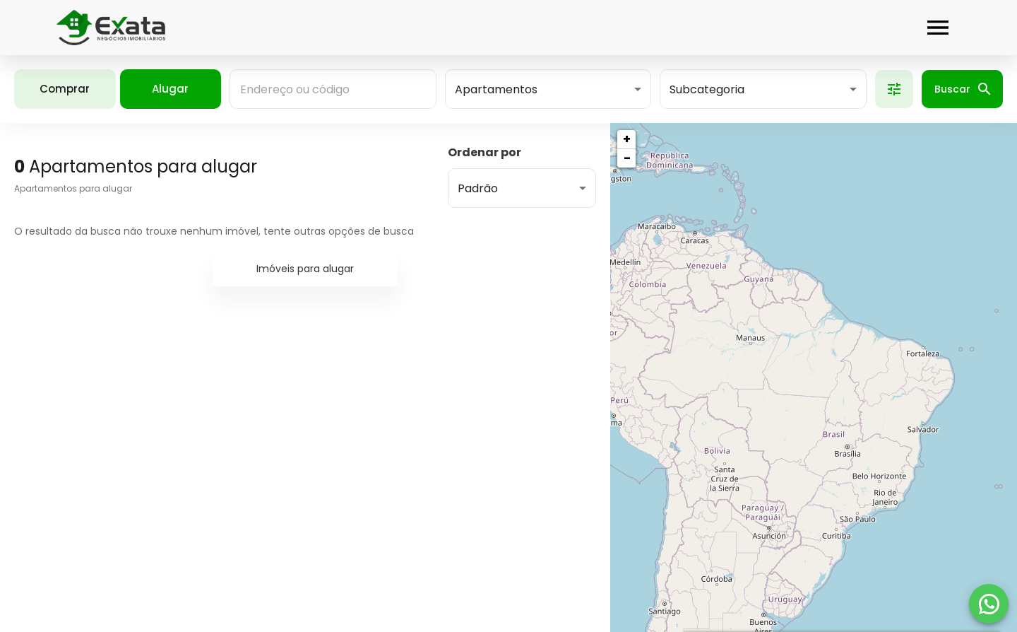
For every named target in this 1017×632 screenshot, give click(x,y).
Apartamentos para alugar (73, 188)
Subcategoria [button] (707, 89)
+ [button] (627, 139)
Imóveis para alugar (305, 269)
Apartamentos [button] (496, 89)
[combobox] (333, 89)
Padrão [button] (478, 188)
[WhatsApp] (989, 604)
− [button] (627, 158)
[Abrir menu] (938, 27)
